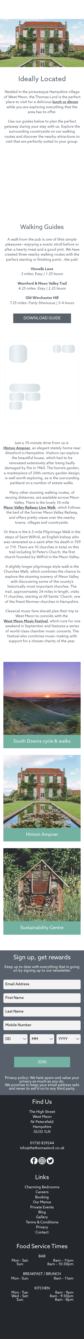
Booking (42, 1197)
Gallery (42, 1217)
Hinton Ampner (16, 448)
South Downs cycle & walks (42, 741)
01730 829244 (42, 1143)
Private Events (42, 1207)
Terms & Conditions (42, 1222)
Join (41, 1062)
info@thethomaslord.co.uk (42, 1148)
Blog (42, 1212)
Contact (42, 1232)
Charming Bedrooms (42, 1187)
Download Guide (42, 318)
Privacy (42, 1227)
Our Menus (42, 1202)
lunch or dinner (65, 102)
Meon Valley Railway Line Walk (30, 508)
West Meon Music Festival (26, 621)
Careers (42, 1192)
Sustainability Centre (42, 928)
